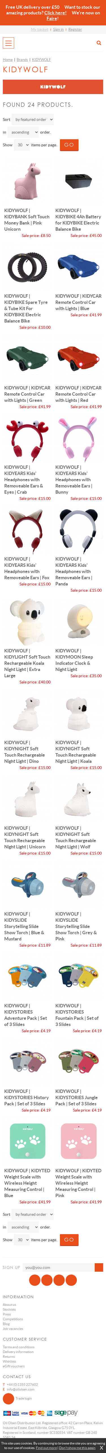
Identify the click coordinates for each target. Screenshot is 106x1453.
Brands (22, 60)
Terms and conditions (18, 1347)
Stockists (9, 1309)
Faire (52, 18)
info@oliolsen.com (20, 1389)
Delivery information (18, 1352)
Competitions (13, 1319)
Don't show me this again (77, 1448)
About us (9, 1304)
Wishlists (9, 1361)
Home (8, 60)
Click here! (55, 12)
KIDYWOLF (41, 60)
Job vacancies (13, 1328)
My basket (39, 29)
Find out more (46, 1448)
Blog (6, 1324)
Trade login (17, 1398)
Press (7, 1314)
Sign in (58, 29)
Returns (9, 1356)
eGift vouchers (14, 1366)
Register (75, 29)
